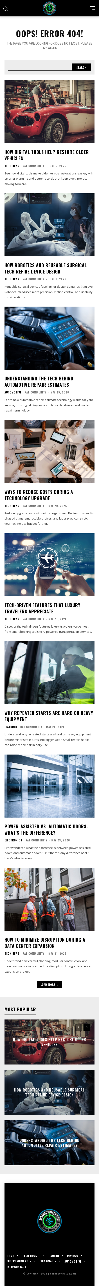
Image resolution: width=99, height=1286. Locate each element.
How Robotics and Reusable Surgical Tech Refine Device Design (45, 268)
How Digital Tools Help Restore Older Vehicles (46, 155)
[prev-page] (78, 1027)
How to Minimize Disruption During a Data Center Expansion (44, 942)
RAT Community (33, 166)
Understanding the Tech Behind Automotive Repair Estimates (38, 381)
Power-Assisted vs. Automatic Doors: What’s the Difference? (46, 829)
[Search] (81, 67)
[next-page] (86, 1027)
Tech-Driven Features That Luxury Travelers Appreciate (42, 608)
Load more (49, 984)
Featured (10, 726)
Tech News (11, 166)
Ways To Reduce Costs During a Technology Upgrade (38, 495)
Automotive (12, 392)
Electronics (13, 840)
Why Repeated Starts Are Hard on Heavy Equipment (48, 716)
